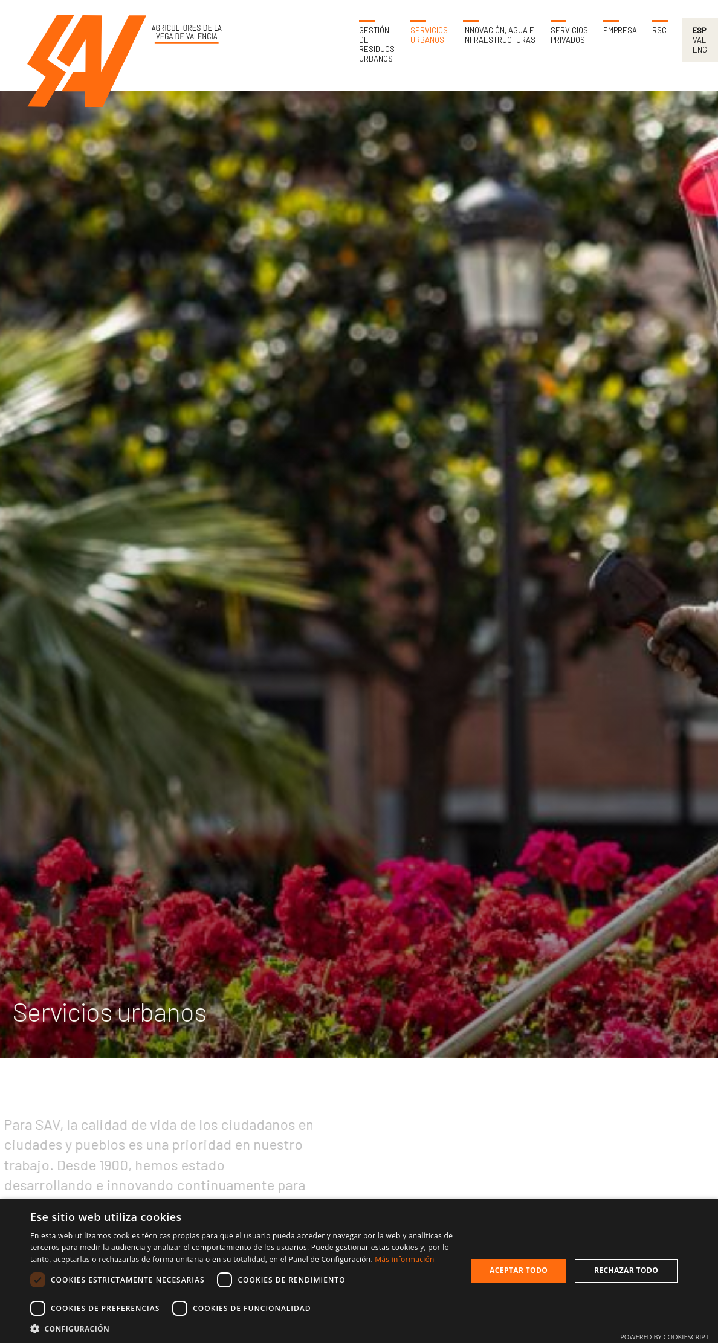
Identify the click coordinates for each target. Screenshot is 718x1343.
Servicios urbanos (429, 35)
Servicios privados (569, 35)
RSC (659, 30)
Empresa (620, 30)
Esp (700, 30)
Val (699, 40)
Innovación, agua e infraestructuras (499, 35)
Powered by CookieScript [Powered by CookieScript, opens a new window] (664, 1336)
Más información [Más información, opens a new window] (404, 1259)
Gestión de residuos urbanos (377, 44)
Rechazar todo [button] (626, 1270)
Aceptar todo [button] (519, 1270)
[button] (242, 1328)
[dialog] (359, 1271)
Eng (700, 49)
